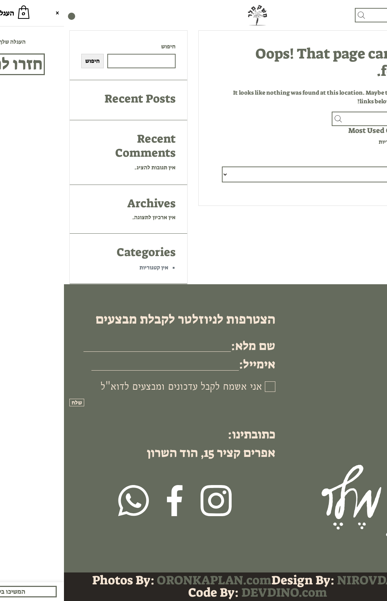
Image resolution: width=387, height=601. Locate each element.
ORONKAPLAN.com (150, 580)
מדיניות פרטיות (356, 335)
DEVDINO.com (220, 592)
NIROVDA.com (316, 580)
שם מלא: (189, 346)
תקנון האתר (360, 352)
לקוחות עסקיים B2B (351, 361)
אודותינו (364, 326)
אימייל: (193, 364)
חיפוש (104, 46)
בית (370, 309)
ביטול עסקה (360, 369)
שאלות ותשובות (356, 343)
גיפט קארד (362, 317)
